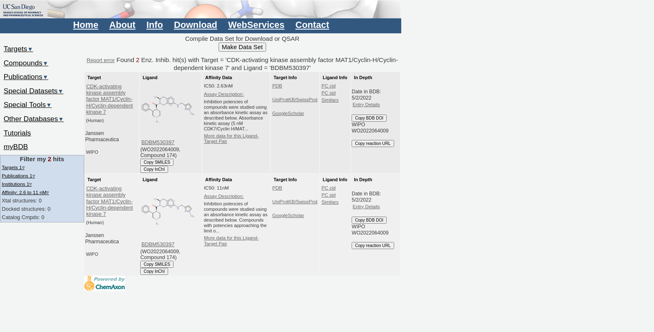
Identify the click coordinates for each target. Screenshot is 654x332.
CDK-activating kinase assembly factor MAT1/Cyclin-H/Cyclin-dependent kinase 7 (109, 99)
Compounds (26, 63)
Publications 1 (18, 175)
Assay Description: (224, 94)
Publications (26, 76)
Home (85, 25)
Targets (18, 49)
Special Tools (28, 104)
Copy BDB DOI (369, 118)
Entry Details (366, 104)
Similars (330, 99)
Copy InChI (154, 169)
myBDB (16, 146)
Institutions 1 (17, 184)
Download (195, 25)
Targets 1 (13, 167)
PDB (277, 85)
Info (154, 25)
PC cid (329, 85)
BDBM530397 (157, 142)
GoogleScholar (288, 113)
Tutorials (17, 133)
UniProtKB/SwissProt (294, 99)
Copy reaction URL (372, 143)
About (122, 25)
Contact (312, 25)
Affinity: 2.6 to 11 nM (25, 192)
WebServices (256, 25)
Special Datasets (34, 91)
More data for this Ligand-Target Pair (231, 138)
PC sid (329, 92)
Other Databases (34, 119)
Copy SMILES (156, 162)
